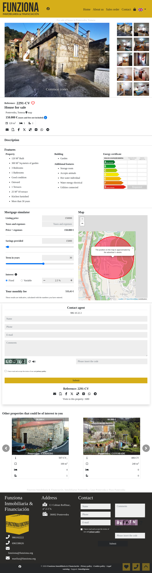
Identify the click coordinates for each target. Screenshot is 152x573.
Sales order (112, 9)
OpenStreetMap (132, 299)
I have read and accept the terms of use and (27, 371)
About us (98, 9)
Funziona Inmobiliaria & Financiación (63, 566)
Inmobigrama (83, 569)
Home (87, 9)
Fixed (11, 280)
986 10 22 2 (76, 313)
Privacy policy (86, 566)
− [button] (82, 223)
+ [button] (82, 219)
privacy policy (41, 371)
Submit (76, 380)
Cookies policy (100, 566)
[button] (6, 448)
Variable (28, 280)
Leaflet (120, 299)
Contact (126, 9)
